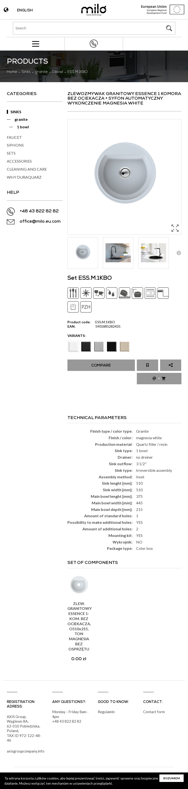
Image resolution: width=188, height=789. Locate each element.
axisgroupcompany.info (25, 751)
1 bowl (57, 72)
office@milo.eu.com (40, 222)
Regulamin (106, 712)
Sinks (26, 72)
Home (12, 72)
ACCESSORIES (19, 161)
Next (178, 253)
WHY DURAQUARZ (24, 177)
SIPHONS (15, 145)
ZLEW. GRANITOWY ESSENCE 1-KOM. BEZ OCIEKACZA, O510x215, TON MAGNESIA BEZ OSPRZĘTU (79, 626)
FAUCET (14, 137)
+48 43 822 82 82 (94, 44)
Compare (101, 366)
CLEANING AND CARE (27, 169)
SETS (11, 153)
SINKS (15, 111)
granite (41, 72)
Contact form (154, 712)
